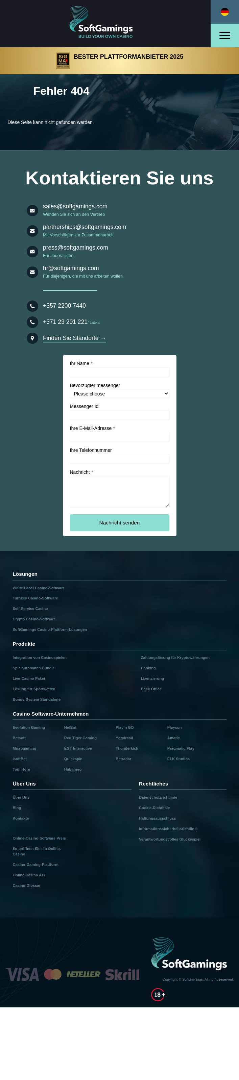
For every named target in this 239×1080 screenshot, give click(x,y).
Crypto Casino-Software (34, 619)
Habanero (73, 769)
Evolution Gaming (29, 727)
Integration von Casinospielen (40, 657)
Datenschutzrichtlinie (158, 797)
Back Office (151, 689)
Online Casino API (29, 875)
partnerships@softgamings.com (84, 227)
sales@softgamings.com (75, 206)
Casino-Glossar (27, 885)
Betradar (123, 759)
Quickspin (73, 759)
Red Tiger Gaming (80, 738)
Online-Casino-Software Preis (39, 838)
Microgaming (24, 748)
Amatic (173, 738)
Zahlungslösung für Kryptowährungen (175, 657)
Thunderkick (127, 748)
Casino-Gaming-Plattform (35, 865)
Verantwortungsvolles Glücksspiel (169, 839)
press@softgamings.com (75, 247)
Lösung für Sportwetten (34, 689)
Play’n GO (125, 727)
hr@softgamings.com (71, 268)
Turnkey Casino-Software (35, 598)
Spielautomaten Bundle (33, 668)
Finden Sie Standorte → (74, 338)
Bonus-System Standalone (37, 699)
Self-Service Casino (30, 609)
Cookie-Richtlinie (154, 808)
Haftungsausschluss (157, 818)
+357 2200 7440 (64, 305)
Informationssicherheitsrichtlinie (168, 829)
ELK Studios (178, 759)
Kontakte (21, 818)
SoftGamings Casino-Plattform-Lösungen (50, 629)
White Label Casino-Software (39, 588)
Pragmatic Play (180, 748)
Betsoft (19, 738)
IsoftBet (20, 759)
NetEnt (70, 727)
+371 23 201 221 (65, 321)
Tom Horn (21, 769)
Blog (17, 808)
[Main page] (105, 24)
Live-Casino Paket (29, 678)
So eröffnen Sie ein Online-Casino (37, 851)
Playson (174, 727)
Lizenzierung (152, 678)
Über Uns (21, 797)
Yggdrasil (124, 738)
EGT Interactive (78, 748)
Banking (148, 668)
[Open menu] (225, 35)
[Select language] (225, 12)
